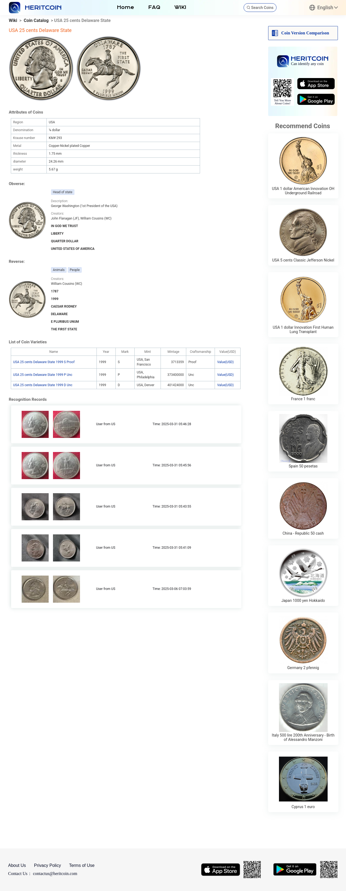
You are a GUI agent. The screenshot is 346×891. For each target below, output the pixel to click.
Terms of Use (81, 865)
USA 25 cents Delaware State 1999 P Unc (42, 375)
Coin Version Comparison (305, 33)
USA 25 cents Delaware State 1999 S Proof (44, 362)
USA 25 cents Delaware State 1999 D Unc (42, 385)
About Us (17, 865)
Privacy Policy (47, 865)
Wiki (13, 20)
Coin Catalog (36, 20)
